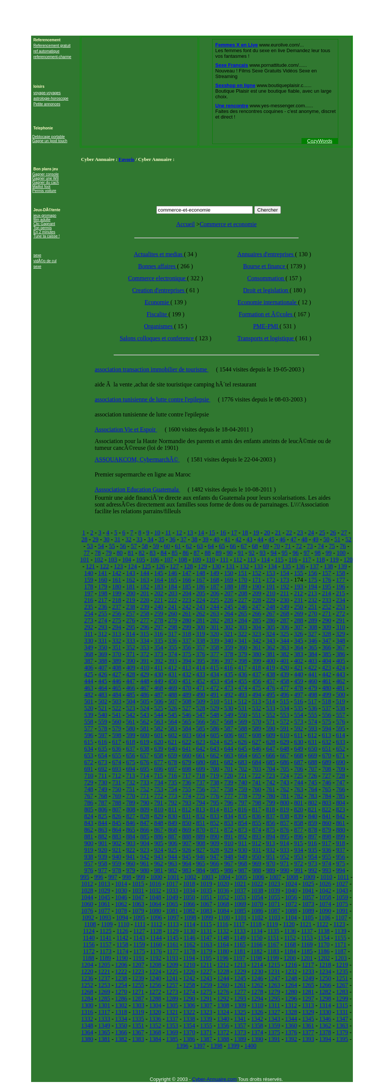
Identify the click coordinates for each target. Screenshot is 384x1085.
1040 (291, 890)
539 (88, 715)
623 (200, 742)
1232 (291, 971)
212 (298, 593)
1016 (155, 884)
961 (144, 863)
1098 (190, 917)
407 (102, 667)
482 (88, 694)
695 (144, 769)
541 (116, 715)
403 (312, 661)
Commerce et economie (228, 224)
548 (214, 715)
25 (322, 532)
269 (298, 613)
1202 (324, 958)
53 (90, 546)
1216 (291, 965)
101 (84, 559)
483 (102, 694)
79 (109, 553)
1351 (138, 1025)
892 (242, 836)
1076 (87, 911)
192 (284, 586)
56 (123, 546)
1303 (138, 1005)
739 (228, 782)
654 (102, 755)
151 (242, 573)
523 (130, 708)
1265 (308, 985)
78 (97, 553)
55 (112, 546)
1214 (257, 965)
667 (284, 755)
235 (88, 607)
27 (344, 532)
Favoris (126, 159)
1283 (342, 992)
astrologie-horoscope (50, 98)
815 (228, 809)
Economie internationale (268, 302)
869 (186, 830)
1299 (342, 998)
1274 (189, 992)
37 (183, 539)
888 (186, 836)
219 (130, 600)
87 (197, 553)
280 (186, 620)
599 (130, 735)
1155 (340, 938)
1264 (291, 985)
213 (312, 593)
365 (312, 647)
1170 (323, 944)
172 (270, 580)
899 (340, 836)
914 (284, 843)
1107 (341, 917)
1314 (325, 1005)
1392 (291, 1039)
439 (284, 674)
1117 (239, 924)
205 (200, 593)
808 (130, 809)
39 (205, 539)
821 (312, 809)
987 (242, 870)
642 (200, 748)
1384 (155, 1039)
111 (224, 559)
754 (172, 789)
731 (116, 782)
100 (341, 553)
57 (134, 546)
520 (88, 708)
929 (228, 850)
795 (214, 802)
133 (258, 566)
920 (102, 850)
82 (142, 553)
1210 (189, 965)
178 (88, 586)
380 (256, 654)
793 (186, 802)
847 (144, 823)
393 (172, 661)
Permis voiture (44, 191)
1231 (274, 971)
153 (270, 573)
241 (172, 607)
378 (228, 654)
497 (298, 694)
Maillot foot (41, 187)
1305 (172, 1005)
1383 (138, 1039)
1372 (223, 1032)
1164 (223, 944)
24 (311, 532)
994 (340, 870)
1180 (223, 951)
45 (271, 539)
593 (312, 728)
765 (326, 789)
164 (158, 580)
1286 (121, 998)
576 (340, 721)
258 (144, 613)
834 (228, 816)
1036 (223, 890)
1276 (223, 992)
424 (340, 667)
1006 (258, 877)
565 (186, 721)
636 (116, 748)
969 (256, 863)
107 (168, 559)
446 (116, 681)
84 (163, 553)
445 (102, 681)
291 (340, 620)
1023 (274, 884)
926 (186, 850)
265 (242, 613)
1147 (206, 938)
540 (102, 715)
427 (116, 674)
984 (200, 870)
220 (144, 600)
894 (270, 836)
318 (186, 634)
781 (284, 796)
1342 (257, 1019)
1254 (121, 985)
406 (88, 667)
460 (312, 681)
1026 (325, 884)
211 (284, 593)
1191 (138, 958)
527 (186, 708)
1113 (173, 924)
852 (214, 823)
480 (326, 688)
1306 (189, 1005)
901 (102, 843)
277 (144, 620)
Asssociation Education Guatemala (137, 489)
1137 (307, 931)
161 (116, 580)
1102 (257, 917)
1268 (87, 992)
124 (132, 566)
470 (186, 688)
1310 (257, 1005)
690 (340, 762)
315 (144, 634)
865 (130, 830)
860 (326, 823)
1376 (291, 1032)
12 (179, 532)
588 (242, 728)
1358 (257, 1025)
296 (144, 627)
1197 (239, 958)
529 (214, 708)
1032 (155, 890)
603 (186, 735)
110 (210, 559)
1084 (223, 911)
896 (298, 836)
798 (256, 802)
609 (270, 735)
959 (116, 863)
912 (256, 843)
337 (186, 640)
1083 (206, 911)
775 (200, 796)
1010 (326, 877)
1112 (156, 924)
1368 (155, 1032)
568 (228, 721)
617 (116, 742)
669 (312, 755)
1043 (342, 890)
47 (293, 539)
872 (228, 830)
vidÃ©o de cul (45, 261)
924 (158, 850)
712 (116, 775)
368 (88, 654)
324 (270, 634)
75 (332, 546)
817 (256, 809)
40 (216, 539)
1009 (309, 877)
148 (200, 573)
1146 (189, 938)
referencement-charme (52, 57)
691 (88, 769)
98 (318, 553)
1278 (257, 992)
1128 (156, 931)
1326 (257, 1012)
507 (172, 701)
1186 (323, 951)
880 (340, 830)
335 (158, 640)
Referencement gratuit (51, 46)
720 (228, 775)
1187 (340, 951)
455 (242, 681)
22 (289, 532)
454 (228, 681)
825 (102, 816)
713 (130, 775)
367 (340, 647)
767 (88, 796)
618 (130, 742)
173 (284, 580)
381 (270, 654)
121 (90, 566)
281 (200, 620)
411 (158, 667)
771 (144, 796)
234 (340, 600)
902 (116, 843)
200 (130, 593)
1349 (104, 1025)
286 (270, 620)
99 (329, 553)
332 (116, 640)
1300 (87, 1005)
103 (112, 559)
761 (270, 789)
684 (256, 762)
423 (326, 667)
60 (167, 546)
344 (284, 640)
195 (326, 586)
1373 (240, 1032)
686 (284, 762)
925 (172, 850)
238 (130, 607)
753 (158, 789)
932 (270, 850)
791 (158, 802)
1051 (206, 897)
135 (286, 566)
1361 (308, 1025)
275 (116, 620)
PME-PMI (266, 326)
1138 (323, 931)
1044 (87, 897)
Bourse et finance (264, 266)
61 (178, 546)
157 (326, 573)
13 (190, 532)
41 (227, 539)
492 (228, 694)
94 (274, 553)
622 (186, 742)
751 (130, 789)
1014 (121, 884)
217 (102, 600)
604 (200, 735)
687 (298, 762)
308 (312, 627)
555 (312, 715)
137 (314, 566)
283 (228, 620)
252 (326, 607)
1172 (88, 951)
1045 (104, 897)
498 (312, 694)
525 (158, 708)
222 (172, 600)
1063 (138, 904)
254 (88, 613)
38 (194, 539)
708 (326, 769)
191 (270, 586)
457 (270, 681)
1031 (138, 890)
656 (130, 755)
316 (158, 634)
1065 (172, 904)
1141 (105, 938)
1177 (172, 951)
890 (214, 836)
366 (326, 647)
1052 (223, 897)
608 (256, 735)
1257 (172, 985)
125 (146, 566)
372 (144, 654)
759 (242, 789)
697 (172, 769)
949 (242, 857)
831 (186, 816)
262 (200, 613)
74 (321, 546)
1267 (342, 985)
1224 (155, 971)
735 (172, 782)
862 (88, 830)
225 (214, 600)
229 (270, 600)
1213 (240, 965)
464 (102, 688)
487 (158, 694)
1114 (189, 924)
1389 (240, 1039)
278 (158, 620)
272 (340, 613)
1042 (325, 890)
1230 (257, 971)
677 (158, 762)
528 (200, 708)
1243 (206, 978)
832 (200, 816)
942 (144, 857)
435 (228, 674)
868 (172, 830)
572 (284, 721)
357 (200, 647)
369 (102, 654)
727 (326, 775)
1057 (308, 897)
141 (102, 573)
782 (298, 796)
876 (284, 830)
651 (326, 748)
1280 (291, 992)
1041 (308, 890)
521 (102, 708)
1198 (256, 958)
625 (228, 742)
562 (144, 721)
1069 (240, 904)
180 (116, 586)
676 (144, 762)
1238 (121, 978)
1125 (105, 931)
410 (144, 667)
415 (214, 667)
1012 (87, 884)
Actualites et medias (159, 254)
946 (200, 857)
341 (242, 640)
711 (102, 775)
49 (315, 539)
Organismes (159, 326)
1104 (291, 917)
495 (270, 694)
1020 (223, 884)
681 (214, 762)
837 (270, 816)
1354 (189, 1025)
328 (326, 634)
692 (102, 769)
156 (312, 573)
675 (130, 762)
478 (298, 688)
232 (312, 600)
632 (326, 742)
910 (228, 843)
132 (244, 566)
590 (270, 728)
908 (200, 843)
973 (312, 863)
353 (144, 647)
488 (172, 694)
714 (144, 775)
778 (242, 796)
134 (272, 566)
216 (88, 600)
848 (158, 823)
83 (153, 553)
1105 (308, 917)
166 (186, 580)
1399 (233, 1046)
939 (102, 857)
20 (267, 532)
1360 (291, 1025)
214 (326, 593)
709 (340, 769)
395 (200, 661)
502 (102, 701)
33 (139, 539)
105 (140, 559)
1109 (106, 924)
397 (228, 661)
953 (298, 857)
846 (130, 823)
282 (214, 620)
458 (284, 681)
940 (116, 857)
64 (211, 546)
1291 (206, 998)
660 (186, 755)
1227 (206, 971)
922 (130, 850)
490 (200, 694)
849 (172, 823)
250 (298, 607)
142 (116, 573)
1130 (189, 931)
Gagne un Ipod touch (49, 141)
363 (284, 647)
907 (186, 843)
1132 (223, 931)
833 (214, 816)
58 (145, 546)
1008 (292, 877)
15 (212, 532)
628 (270, 742)
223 (186, 600)
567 (214, 721)
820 (298, 809)
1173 (105, 951)
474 (242, 688)
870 (200, 830)
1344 (291, 1019)
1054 (257, 897)
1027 (342, 884)
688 (312, 762)
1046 (121, 897)
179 (102, 586)
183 (158, 586)
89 (219, 553)
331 (102, 640)
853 (228, 823)
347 (326, 640)
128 (188, 566)
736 (186, 782)
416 (228, 667)
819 (284, 809)
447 (130, 681)
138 (328, 566)
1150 (256, 938)
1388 (223, 1039)
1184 (290, 951)
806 (102, 809)
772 (158, 796)
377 (214, 654)
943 (158, 857)
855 (256, 823)
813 (200, 809)
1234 (325, 971)
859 (312, 823)
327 (312, 634)
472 (214, 688)
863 (102, 830)
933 (284, 850)
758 (228, 789)
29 (95, 539)
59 (156, 546)
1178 (189, 951)
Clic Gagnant (44, 224)
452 (200, 681)
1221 (104, 971)
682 (228, 762)
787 (102, 802)
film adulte (42, 220)
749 (102, 789)
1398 (216, 1046)
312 (102, 634)
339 (214, 640)
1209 (172, 965)
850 (186, 823)
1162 (189, 944)
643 (214, 748)
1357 (240, 1025)
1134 (256, 931)
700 (214, 769)
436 (242, 674)
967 (228, 863)
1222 (121, 971)
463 (88, 688)
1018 (189, 884)
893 (256, 836)
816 (242, 809)
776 (214, 796)
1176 (156, 951)
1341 (240, 1019)
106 (154, 559)
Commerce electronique (157, 278)
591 (284, 728)
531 (242, 708)
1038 (257, 890)
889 (200, 836)
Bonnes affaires (157, 266)
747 (340, 782)
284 (242, 620)
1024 (291, 884)
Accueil (185, 224)
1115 (206, 924)
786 (88, 802)
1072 (291, 904)
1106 (324, 917)
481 (340, 688)
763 (298, 789)
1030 (121, 890)
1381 (104, 1039)
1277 (240, 992)
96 (295, 553)
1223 (138, 971)
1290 (189, 998)
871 (214, 830)
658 (158, 755)
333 (130, 640)
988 (256, 870)
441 (312, 674)
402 (298, 661)
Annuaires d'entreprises (266, 254)
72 (299, 546)
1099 (207, 917)
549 (228, 715)
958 (102, 863)
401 (284, 661)
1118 (255, 924)
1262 (257, 985)
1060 (87, 904)
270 (312, 613)
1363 (342, 1025)
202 (158, 593)
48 (305, 539)
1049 (172, 897)
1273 (172, 992)
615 (88, 742)
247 (256, 607)
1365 (104, 1032)
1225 (172, 971)
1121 (305, 924)
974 (326, 863)
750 (116, 789)
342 (256, 640)
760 (256, 789)
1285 (104, 998)
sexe (37, 255)
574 (312, 721)
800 (284, 802)
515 (284, 701)
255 (102, 613)
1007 (275, 877)
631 (312, 742)
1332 (87, 1019)
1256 (155, 985)
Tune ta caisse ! (46, 236)
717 (186, 775)
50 (326, 539)
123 (118, 566)
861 (340, 823)
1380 (87, 1039)
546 (186, 715)
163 (144, 580)
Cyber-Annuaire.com (214, 1079)
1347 (342, 1019)
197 (88, 593)
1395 (342, 1039)
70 (277, 546)
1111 (140, 924)
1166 (256, 944)
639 (158, 748)
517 (312, 701)
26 (333, 532)
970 (270, 863)
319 (200, 634)
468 (158, 688)
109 (196, 559)
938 (88, 857)
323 (256, 634)
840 (312, 816)
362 (270, 647)
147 (186, 573)
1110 (123, 924)
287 (284, 620)
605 (214, 735)
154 (284, 573)
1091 (342, 911)
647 (270, 748)
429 (144, 674)
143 (130, 573)
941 (130, 857)
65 (222, 546)
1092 (88, 917)
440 (298, 674)
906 (172, 843)
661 (200, 755)
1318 (121, 1012)
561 (130, 721)
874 (256, 830)
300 (200, 627)
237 (116, 607)
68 (255, 546)
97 (307, 553)
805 (88, 809)
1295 (274, 998)
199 (116, 593)
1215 (274, 965)
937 (340, 850)
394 (186, 661)
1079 (138, 911)
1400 (250, 1046)
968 (242, 863)
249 (284, 607)
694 (130, 769)
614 (340, 735)
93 (263, 553)
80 (120, 553)
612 (312, 735)
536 (312, 708)
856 (270, 823)
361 (256, 647)
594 (326, 728)
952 (284, 857)
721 (242, 775)
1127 (139, 931)
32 (128, 539)
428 (130, 674)
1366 (121, 1032)
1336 (155, 1019)
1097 (173, 917)
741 (256, 782)
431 (172, 674)
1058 (325, 897)
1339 (206, 1019)
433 (200, 674)
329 (340, 634)
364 (298, 647)
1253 (104, 985)
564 (172, 721)
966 (214, 863)
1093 (105, 917)
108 (182, 559)
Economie (158, 302)
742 (270, 782)
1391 (274, 1039)
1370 (189, 1032)
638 (144, 748)
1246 (257, 978)
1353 (172, 1025)
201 (144, 593)
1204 (87, 965)
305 (270, 627)
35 (161, 539)
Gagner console (45, 174)
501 (88, 701)
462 (340, 681)
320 (214, 634)
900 (88, 843)
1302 (121, 1005)
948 (228, 857)
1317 (104, 1012)
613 (326, 735)
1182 (256, 951)
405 (340, 661)
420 (284, 667)
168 (214, 580)
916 (312, 843)
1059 (342, 897)
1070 (257, 904)
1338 (189, 1019)
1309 (240, 1005)
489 (186, 694)
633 (340, 742)
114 (265, 559)
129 (202, 566)
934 (298, 850)
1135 (273, 931)
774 (186, 796)
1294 (257, 998)
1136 (290, 931)
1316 (87, 1012)
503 (116, 701)
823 (340, 809)
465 (116, 688)
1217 (308, 965)
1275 (206, 992)
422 (312, 667)
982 (172, 870)
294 (116, 627)
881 (88, 836)
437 (256, 674)
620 (158, 742)
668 (298, 755)
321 (228, 634)
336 (172, 640)
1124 (88, 931)
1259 (206, 985)
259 (158, 613)
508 (186, 701)
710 (88, 775)
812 (186, 809)
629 (284, 742)
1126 (122, 931)
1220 (87, 971)
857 (284, 823)
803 (326, 802)
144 (144, 573)
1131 (206, 931)
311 (88, 634)
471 (200, 688)
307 (298, 627)
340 (228, 640)
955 (326, 857)
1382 (121, 1039)
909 (214, 843)
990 (284, 870)
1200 (290, 958)
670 (326, 755)
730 (102, 782)
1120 (289, 924)
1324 (223, 1012)
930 (242, 850)
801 (298, 802)
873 (242, 830)
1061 (104, 904)
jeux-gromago (44, 215)
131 (230, 566)
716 (172, 775)
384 (312, 654)
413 (186, 667)
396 (214, 661)
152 (256, 573)
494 (256, 694)
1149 (240, 938)
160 (102, 580)
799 (270, 802)
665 (256, 755)
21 (278, 532)
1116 (222, 924)
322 (242, 634)
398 (242, 661)
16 (223, 532)
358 (214, 647)
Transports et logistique (266, 338)
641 (186, 748)
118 (320, 559)
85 (175, 553)
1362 (325, 1025)
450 (172, 681)
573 (298, 721)
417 (242, 667)
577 (88, 728)
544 (158, 715)
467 (144, 688)
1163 (206, 944)
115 (279, 559)
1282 (325, 992)
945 (186, 857)
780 (270, 796)
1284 (87, 998)
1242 (189, 978)
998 (126, 877)
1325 (240, 1012)
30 (107, 539)
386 (340, 654)
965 (200, 863)
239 (144, 607)
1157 (105, 944)
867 (158, 830)
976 (88, 870)
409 (130, 667)
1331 (342, 1012)
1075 (342, 904)
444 (88, 681)
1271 (138, 992)
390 (130, 661)
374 (172, 654)
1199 (273, 958)
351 (116, 647)
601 (158, 735)
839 (298, 816)
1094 (122, 917)
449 (158, 681)
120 (348, 559)
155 (298, 573)
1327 (274, 1012)
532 (256, 708)
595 (340, 728)
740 (242, 782)
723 (270, 775)
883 (116, 836)
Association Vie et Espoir (125, 429)
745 (312, 782)
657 (144, 755)
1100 (224, 917)
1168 (290, 944)
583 (172, 728)
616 (102, 742)
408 (116, 667)
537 (326, 708)
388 (102, 661)
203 (172, 593)
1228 (223, 971)
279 (172, 620)
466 (130, 688)
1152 (290, 938)
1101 (240, 917)
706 (298, 769)
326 (298, 634)
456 (256, 681)
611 (298, 735)
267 (270, 613)
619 (144, 742)
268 (284, 613)
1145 (172, 938)
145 (158, 573)
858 (298, 823)
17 (234, 532)
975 (340, 863)
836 (256, 816)
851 (200, 823)
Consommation (266, 278)
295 (130, 627)
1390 (257, 1039)
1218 (325, 965)
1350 (121, 1025)
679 (186, 762)
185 (186, 586)
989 (270, 870)
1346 (325, 1019)
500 (340, 694)
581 (144, 728)
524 (144, 708)
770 (130, 796)
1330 (325, 1012)
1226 (189, 971)
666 (270, 755)
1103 (274, 917)
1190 (122, 958)
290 (326, 620)
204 (186, 593)
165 (172, 580)
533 (270, 708)
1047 (138, 897)
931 (256, 850)
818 (270, 809)
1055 (274, 897)
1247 (274, 978)
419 (270, 667)
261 (186, 613)
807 (116, 809)
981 (158, 870)
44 (260, 539)
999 (140, 877)
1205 (104, 965)
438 (270, 674)
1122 (322, 924)
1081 (172, 911)
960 (130, 863)
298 (172, 627)
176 (326, 580)
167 (200, 580)
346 (312, 640)
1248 (291, 978)
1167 (273, 944)
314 (130, 634)
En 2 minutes (44, 232)
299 (186, 627)
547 (200, 715)
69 (266, 546)
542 (130, 715)
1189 (105, 958)
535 (298, 708)
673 (102, 762)
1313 (308, 1005)
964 (186, 863)
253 (340, 607)
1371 (206, 1032)
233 (326, 600)
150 (228, 573)
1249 (308, 978)
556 (326, 715)
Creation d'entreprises (159, 290)
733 (144, 782)
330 (88, 640)
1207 (138, 965)
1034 (189, 890)
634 (88, 748)
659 (172, 755)
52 (348, 539)
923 (144, 850)
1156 (88, 944)
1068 (223, 904)
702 (242, 769)
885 (144, 836)
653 (88, 755)
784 (326, 796)
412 (172, 667)
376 (200, 654)
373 (158, 654)
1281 (308, 992)
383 (298, 654)
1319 (138, 1012)
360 (242, 647)
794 (200, 802)
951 (270, 857)
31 (117, 539)
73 (310, 546)
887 (172, 836)
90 (229, 553)
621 (172, 742)
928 (214, 850)
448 (144, 681)
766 (340, 789)
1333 (104, 1019)
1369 (172, 1032)
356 (186, 647)
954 (312, 857)
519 (340, 701)
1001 (173, 877)
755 (186, 789)
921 (116, 850)
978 (116, 870)
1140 (88, 938)
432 (186, 674)
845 (116, 823)
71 (288, 546)
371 (130, 654)
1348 (87, 1025)
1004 (224, 877)
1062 (121, 904)
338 (200, 640)
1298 (325, 998)
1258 (189, 985)
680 (200, 762)
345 (298, 640)
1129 (172, 931)
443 (340, 674)
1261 (240, 985)
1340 (223, 1019)
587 (228, 728)
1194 (189, 958)
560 (116, 721)
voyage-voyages (47, 93)
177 (340, 580)
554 (298, 715)
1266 (325, 985)
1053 (240, 897)
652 (340, 748)
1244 (223, 978)
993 (326, 870)
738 (214, 782)
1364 (87, 1032)
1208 (155, 965)
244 (214, 607)
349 (88, 647)
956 (340, 857)
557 (340, 715)
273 (88, 620)
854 (242, 823)
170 (242, 580)
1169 (307, 944)
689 (326, 762)
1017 (172, 884)
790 (144, 802)
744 (298, 782)
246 (242, 607)
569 (242, 721)
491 (214, 694)
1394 (325, 1039)
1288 (155, 998)
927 (200, 850)
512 (242, 701)
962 (158, 863)
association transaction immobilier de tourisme (151, 369)
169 (228, 580)
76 (343, 546)
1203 (341, 958)
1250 (325, 978)
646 (256, 748)
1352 (155, 1025)
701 (228, 769)
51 (337, 539)
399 (256, 661)
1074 (325, 904)
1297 (308, 998)
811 (172, 809)
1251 (342, 978)
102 (98, 559)
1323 (206, 1012)
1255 (138, 985)
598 (116, 735)
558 (88, 721)
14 (201, 532)
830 (172, 816)
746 (326, 782)
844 (102, 823)
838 (284, 816)
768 (102, 796)
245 (228, 607)
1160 (156, 944)
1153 (307, 938)
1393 (308, 1039)
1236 (87, 978)
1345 (308, 1019)
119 (334, 559)
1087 (274, 911)
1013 (104, 884)
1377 (308, 1032)
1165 (240, 944)
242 (186, 607)
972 (298, 863)
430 (158, 674)
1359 (274, 1025)
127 (174, 566)
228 (256, 600)
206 (214, 593)
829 (158, 816)
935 (312, 850)
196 (340, 586)
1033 (172, 890)
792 (172, 802)
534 (284, 708)
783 (312, 796)
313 (116, 634)
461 (326, 681)
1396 (182, 1046)
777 (228, 796)
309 (326, 627)
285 (256, 620)
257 (130, 613)
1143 (139, 938)
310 (340, 627)
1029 (104, 890)
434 (214, 674)
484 (116, 694)
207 (228, 593)
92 (252, 553)
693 (116, 769)
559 (102, 721)
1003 (207, 877)
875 (270, 830)
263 (214, 613)
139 (342, 566)
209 (256, 593)
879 (326, 830)
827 (130, 816)
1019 (206, 884)
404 (326, 661)
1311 (274, 1005)
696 (158, 769)
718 (200, 775)
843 (88, 823)
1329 (308, 1012)
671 (340, 755)
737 (200, 782)
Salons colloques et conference (157, 338)
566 (200, 721)
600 (144, 735)
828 (144, 816)
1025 (308, 884)
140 (88, 573)
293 (102, 627)
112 (237, 559)
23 (300, 532)
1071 (274, 904)
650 (312, 748)
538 (340, 708)
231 (298, 600)
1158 (122, 944)
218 (116, 600)
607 (242, 735)
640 (172, 748)
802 (312, 802)
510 (214, 701)
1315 (342, 1005)
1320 (155, 1012)
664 (242, 755)
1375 (274, 1032)
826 (116, 816)
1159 (139, 944)
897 (312, 836)
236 (102, 607)
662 (214, 755)
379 (242, 654)
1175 (139, 951)
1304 (155, 1005)
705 (284, 769)
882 (102, 836)
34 (150, 539)
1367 (138, 1032)
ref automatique (46, 51)
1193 (172, 958)
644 (228, 748)
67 (244, 546)
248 (270, 607)
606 (228, 735)
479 (312, 688)
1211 (206, 965)
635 (102, 748)
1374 (257, 1032)
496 (284, 694)
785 (340, 796)
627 (256, 742)
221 (158, 600)
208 (242, 593)
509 (200, 701)
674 (116, 762)
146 (172, 573)
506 (158, 701)
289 (312, 620)
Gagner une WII (45, 178)
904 (144, 843)
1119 (272, 924)
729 (88, 782)
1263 (274, 985)
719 (214, 775)
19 (256, 532)
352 (130, 647)
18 (245, 532)
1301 (104, 1005)
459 (298, 681)
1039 (274, 890)
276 (130, 620)
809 (144, 809)
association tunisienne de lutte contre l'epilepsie (152, 399)
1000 (156, 877)
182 (144, 586)
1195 (206, 958)
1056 (291, 897)
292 (88, 627)
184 (172, 586)
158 (340, 573)
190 (256, 586)
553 (284, 715)
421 (298, 667)
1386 (189, 1039)
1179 (206, 951)
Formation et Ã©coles (266, 314)
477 (284, 688)
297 (158, 627)
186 (200, 586)
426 (102, 674)
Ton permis (42, 228)
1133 (240, 931)
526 (172, 708)
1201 (307, 958)
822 (326, 809)
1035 (206, 890)
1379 (342, 1032)
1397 (200, 1046)
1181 (240, 951)
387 (88, 661)
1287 (138, 998)
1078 (121, 911)
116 (292, 559)
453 (214, 681)
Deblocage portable (48, 137)
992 (312, 870)
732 (130, 782)
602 (172, 735)
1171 (340, 944)
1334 (121, 1019)
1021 (240, 884)
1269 (104, 992)
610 (284, 735)
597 (102, 735)
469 (172, 688)
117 (306, 559)
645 (242, 748)
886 (158, 836)
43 (249, 539)
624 (214, 742)
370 (116, 654)
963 (172, 863)
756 (200, 789)
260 (172, 613)
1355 (206, 1025)
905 (158, 843)
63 (200, 546)
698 (186, 769)
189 (242, 586)
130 (216, 566)
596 (88, 735)
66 (233, 546)
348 (340, 640)
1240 (155, 978)
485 (130, 694)
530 (228, 708)
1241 (172, 978)
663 (228, 755)
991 (298, 870)
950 (256, 857)
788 (116, 802)
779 (256, 796)
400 (270, 661)
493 (242, 694)
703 (256, 769)
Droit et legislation (266, 290)
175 (312, 580)
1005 (241, 877)
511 (228, 701)
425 (88, 674)
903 (130, 843)
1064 (155, 904)
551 (256, 715)
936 (326, 850)
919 (88, 850)
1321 (172, 1012)
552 (270, 715)
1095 (139, 917)
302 (228, 627)
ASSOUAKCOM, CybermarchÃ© (137, 459)
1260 (223, 985)
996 (98, 877)
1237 (104, 978)
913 (270, 843)
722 (256, 775)
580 (130, 728)
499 (326, 694)
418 (256, 667)
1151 (273, 938)
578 (102, 728)
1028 (87, 890)
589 (256, 728)
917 (326, 843)
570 (256, 721)
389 (116, 661)
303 (242, 627)
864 (116, 830)
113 (251, 559)
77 (87, 553)
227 (242, 600)
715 (158, 775)
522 (116, 708)
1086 (257, 911)
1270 (121, 992)
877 (298, 830)
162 (130, 580)
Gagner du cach (45, 182)
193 (298, 586)
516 (298, 701)
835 (242, 816)
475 (256, 688)
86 (186, 553)
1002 (190, 877)
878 (312, 830)
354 (158, 647)
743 (284, 782)
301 (214, 627)
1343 (274, 1019)
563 (158, 721)
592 (298, 728)
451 (186, 681)
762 (284, 789)
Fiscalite (157, 314)
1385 (172, 1039)
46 (282, 539)
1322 (189, 1012)
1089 (308, 911)
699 (200, 769)
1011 (343, 877)
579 (116, 728)
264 (228, 613)
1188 (88, 958)
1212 (223, 965)
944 (172, 857)
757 (214, 789)
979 (130, 870)
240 (158, 607)
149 (214, 573)
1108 (90, 924)
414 (200, 667)
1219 (342, 965)
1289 (172, 998)
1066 (189, 904)
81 (131, 553)
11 (168, 532)
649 (298, 748)
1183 (273, 951)
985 (214, 870)
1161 (172, 944)
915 (298, 843)
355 (172, 647)
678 (172, 762)
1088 (291, 911)
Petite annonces (46, 104)
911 (242, 843)
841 (326, 816)
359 (228, 647)
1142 (122, 938)
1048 (155, 897)
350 (102, 647)
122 (104, 566)
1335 (138, 1019)
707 (312, 769)
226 (228, 600)
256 (116, 613)
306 (284, 627)
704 (270, 769)
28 (84, 539)
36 (173, 539)
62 (189, 546)
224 (200, 600)
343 (270, 640)
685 (270, 762)
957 (88, 863)
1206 (121, 965)
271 (326, 613)
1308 (223, 1005)
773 (172, 796)
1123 (339, 924)
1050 (189, 897)
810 (158, 809)
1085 (240, 911)
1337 (172, 1019)
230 (284, 600)
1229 (240, 971)
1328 (291, 1012)
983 (186, 870)
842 (340, 816)
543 (144, 715)
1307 (206, 1005)
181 (130, 586)
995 (84, 877)
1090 (325, 911)
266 (256, 613)
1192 (155, 958)
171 (256, 580)
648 (284, 748)
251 (312, 607)
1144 (156, 938)
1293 (240, 998)
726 (312, 775)
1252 (87, 985)
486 (144, 694)
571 (270, 721)
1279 (274, 992)
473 (228, 688)
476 (270, 688)
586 (214, 728)
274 (102, 620)
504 (130, 701)
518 (326, 701)
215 (340, 593)
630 (298, 742)
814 (214, 809)
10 (157, 532)
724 (284, 775)
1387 (206, 1039)
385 (326, 654)
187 (214, 586)
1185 (307, 951)
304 (256, 627)
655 (116, 755)
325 (284, 634)
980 (144, 870)
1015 (138, 884)
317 (172, 634)
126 (160, 566)
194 (312, 586)
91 (241, 553)
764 (312, 789)
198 (102, 593)
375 (186, 654)
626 (242, 742)
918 (340, 843)
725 (298, 775)
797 (242, 802)
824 (88, 816)
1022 (257, 884)
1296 (291, 998)
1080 (155, 911)
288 (298, 620)
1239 (138, 978)
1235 (342, 971)
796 (228, 802)
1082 (189, 911)
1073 (308, 904)
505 (144, 701)
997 (112, 877)
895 (284, 836)
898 (326, 836)
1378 (325, 1032)
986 (228, 870)
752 (144, 789)
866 (144, 830)
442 (326, 674)
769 (116, 796)
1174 (122, 951)
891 (228, 836)
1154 (323, 938)
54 (101, 546)
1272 (155, 992)
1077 (104, 911)
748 (88, 789)
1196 (222, 958)
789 (130, 802)
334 (144, 640)
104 (126, 559)
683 (242, 762)
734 (158, 782)
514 (270, 701)
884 (130, 836)
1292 (223, 998)
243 (200, 607)
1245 (240, 978)
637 (130, 748)
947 (214, 857)
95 (285, 553)
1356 (223, 1025)
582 (158, 728)
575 (326, 721)
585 (200, 728)
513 (256, 701)
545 (172, 715)
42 (239, 539)
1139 (340, 931)
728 (340, 775)
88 (208, 553)
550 (242, 715)
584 (186, 728)
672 (88, 762)
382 (284, 654)
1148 (223, 938)
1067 (206, 904)
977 (102, 870)
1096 (156, 917)
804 (340, 802)
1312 (291, 1005)
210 (270, 593)
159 (88, 580)
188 (228, 586)
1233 (308, 971)
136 (300, 566)
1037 (240, 890)
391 (144, 661)
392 (158, 661)
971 (284, 863)
